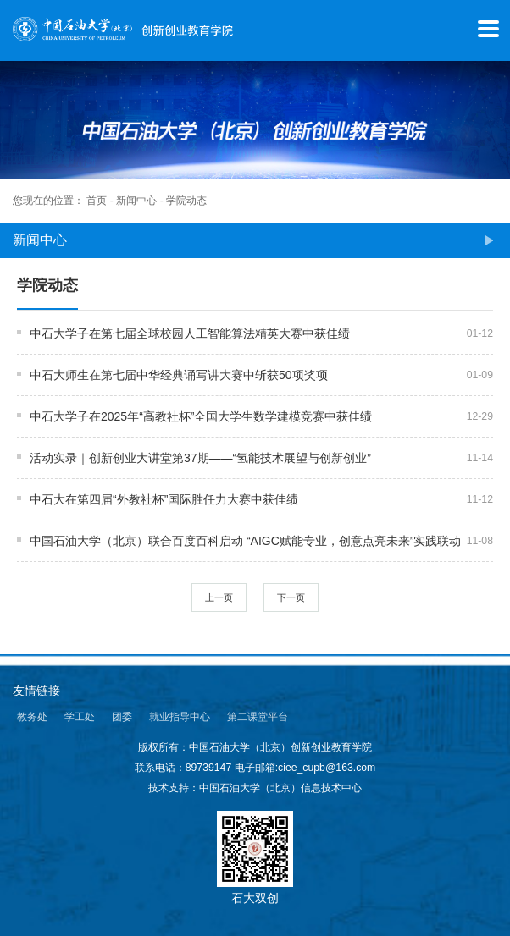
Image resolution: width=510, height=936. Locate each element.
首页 (96, 200)
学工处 (79, 717)
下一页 (291, 597)
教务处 (32, 717)
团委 (122, 717)
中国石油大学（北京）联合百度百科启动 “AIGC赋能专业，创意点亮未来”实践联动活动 (245, 542)
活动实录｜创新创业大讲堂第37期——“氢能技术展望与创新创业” (200, 458)
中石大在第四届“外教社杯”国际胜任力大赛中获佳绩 (164, 499)
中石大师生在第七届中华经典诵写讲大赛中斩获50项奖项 (179, 375)
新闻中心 (136, 200)
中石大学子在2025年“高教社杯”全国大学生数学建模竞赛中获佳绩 (201, 416)
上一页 (219, 597)
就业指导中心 (179, 717)
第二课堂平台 (257, 717)
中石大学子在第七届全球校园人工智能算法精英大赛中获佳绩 (190, 333)
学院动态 (186, 200)
